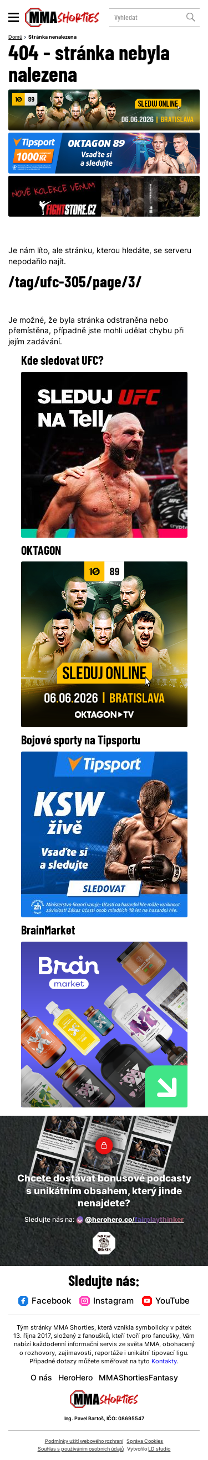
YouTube (166, 1301)
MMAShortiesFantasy (138, 1378)
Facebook (44, 1301)
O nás (41, 1378)
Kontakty (164, 1362)
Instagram (106, 1301)
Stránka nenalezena (52, 37)
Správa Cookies (144, 1441)
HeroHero (75, 1378)
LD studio (159, 1449)
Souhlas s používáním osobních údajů (81, 1449)
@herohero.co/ (130, 1219)
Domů (15, 37)
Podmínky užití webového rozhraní (84, 1441)
